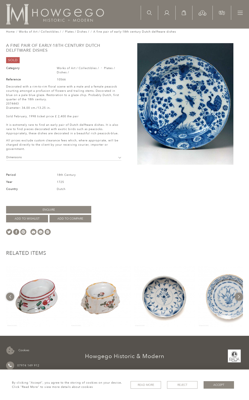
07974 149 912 (22, 366)
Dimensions (63, 157)
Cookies (17, 350)
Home (10, 32)
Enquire (49, 210)
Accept (218, 385)
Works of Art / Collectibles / (40, 32)
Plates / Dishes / (77, 32)
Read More (146, 385)
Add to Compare (70, 219)
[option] (36, 296)
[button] (202, 13)
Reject (182, 385)
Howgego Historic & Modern (124, 356)
